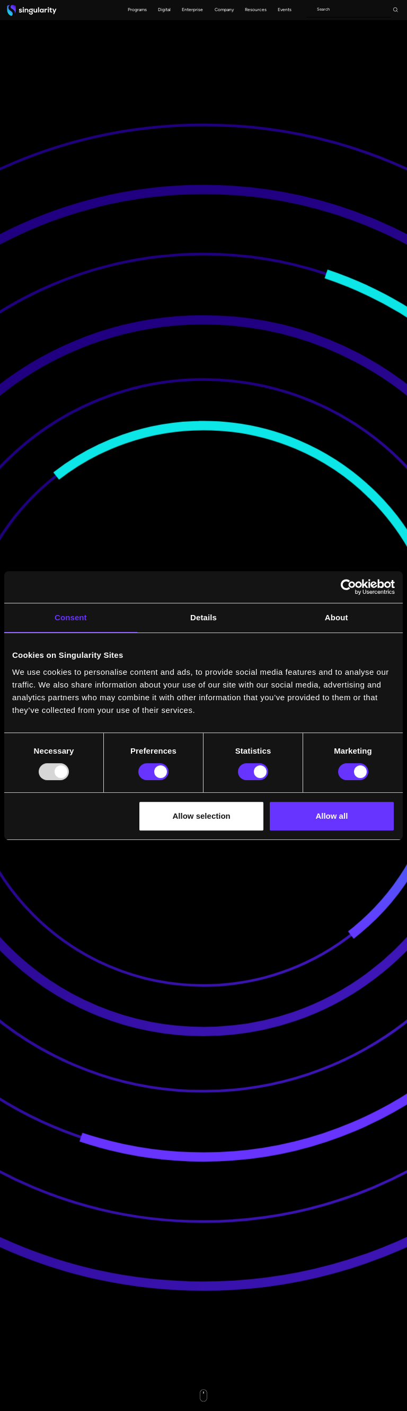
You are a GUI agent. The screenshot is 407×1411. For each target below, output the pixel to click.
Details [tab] (203, 617)
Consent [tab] (71, 617)
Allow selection (202, 815)
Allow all (331, 815)
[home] (32, 10)
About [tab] (336, 617)
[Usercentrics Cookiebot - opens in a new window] (348, 587)
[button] (137, 10)
